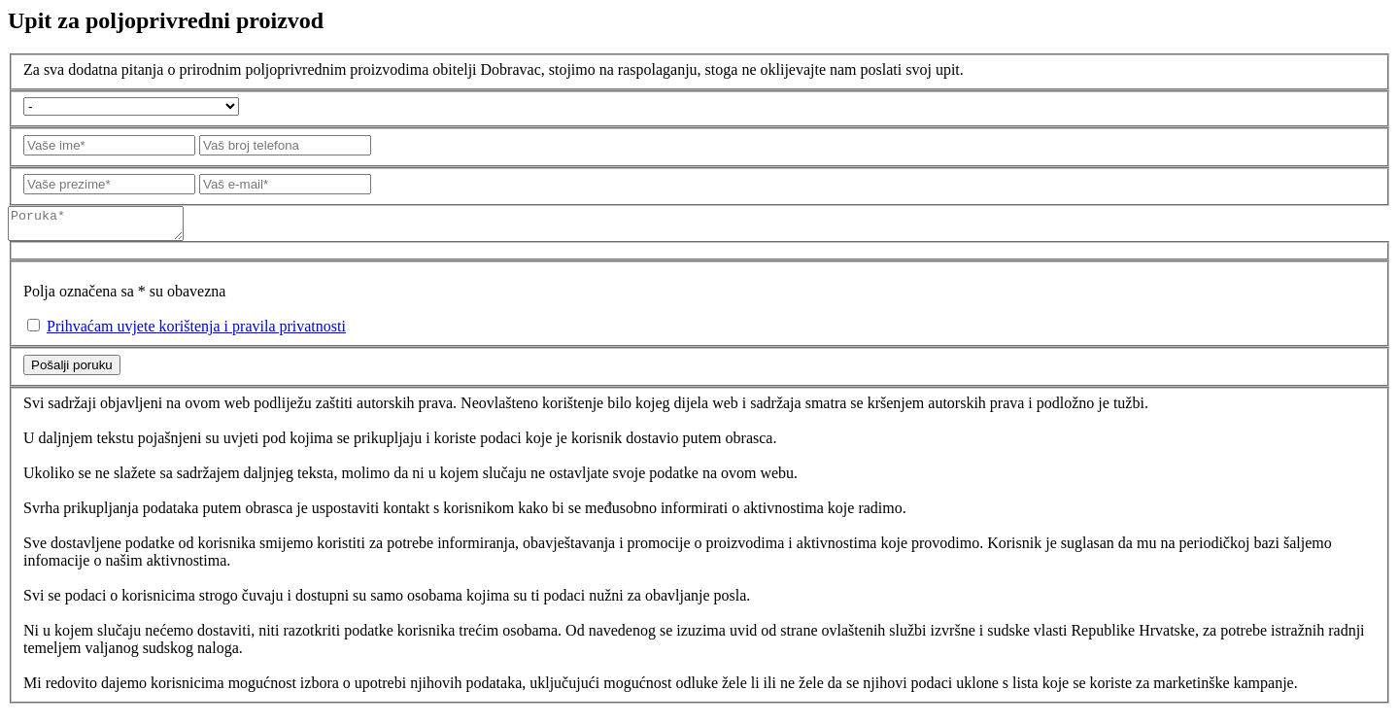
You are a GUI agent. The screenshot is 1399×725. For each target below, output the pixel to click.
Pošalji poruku (72, 370)
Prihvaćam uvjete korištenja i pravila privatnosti (196, 332)
